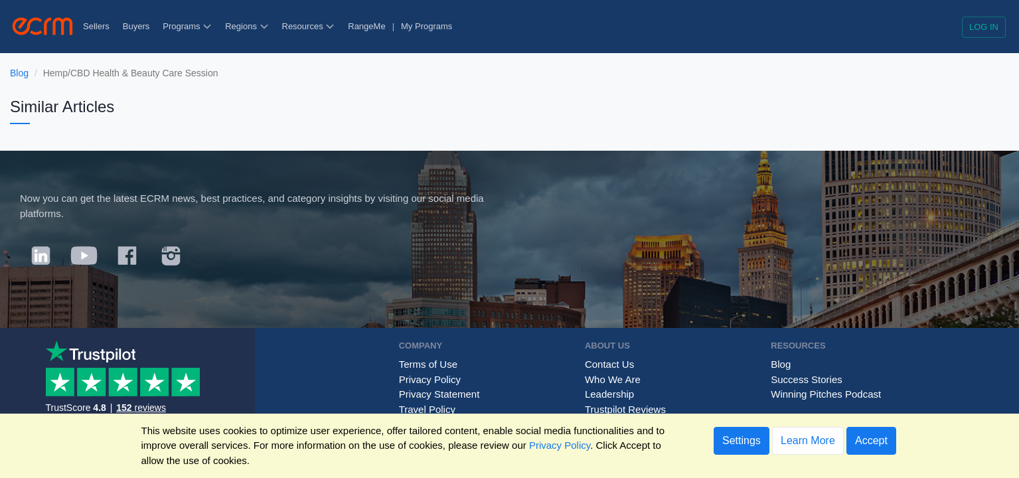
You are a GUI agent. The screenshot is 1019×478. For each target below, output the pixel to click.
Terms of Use (428, 364)
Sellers (96, 26)
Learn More (808, 440)
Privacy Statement (439, 394)
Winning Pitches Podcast (826, 394)
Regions (246, 26)
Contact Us (609, 364)
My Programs (426, 26)
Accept (871, 440)
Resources (308, 26)
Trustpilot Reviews (625, 409)
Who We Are (613, 379)
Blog (19, 73)
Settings (741, 440)
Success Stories (806, 379)
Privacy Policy (430, 379)
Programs (187, 26)
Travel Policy (427, 409)
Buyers (136, 26)
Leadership (609, 394)
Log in (983, 27)
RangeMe (366, 26)
